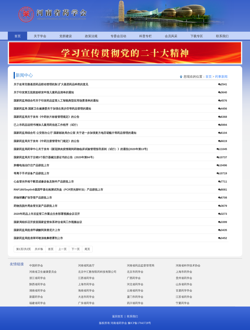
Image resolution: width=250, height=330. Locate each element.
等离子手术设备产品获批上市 (31, 173)
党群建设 (65, 36)
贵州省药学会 (184, 278)
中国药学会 (36, 265)
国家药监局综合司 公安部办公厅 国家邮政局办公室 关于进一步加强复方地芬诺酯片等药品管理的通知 (75, 132)
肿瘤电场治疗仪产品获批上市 (31, 165)
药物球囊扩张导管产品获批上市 (33, 197)
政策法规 (91, 36)
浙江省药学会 (37, 278)
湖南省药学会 (37, 290)
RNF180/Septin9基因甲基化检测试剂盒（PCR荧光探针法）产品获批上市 (58, 189)
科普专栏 (145, 36)
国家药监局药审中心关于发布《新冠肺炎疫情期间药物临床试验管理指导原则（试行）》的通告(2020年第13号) (81, 149)
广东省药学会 (86, 303)
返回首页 (117, 316)
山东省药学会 (184, 284)
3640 (222, 92)
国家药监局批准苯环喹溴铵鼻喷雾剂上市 (38, 238)
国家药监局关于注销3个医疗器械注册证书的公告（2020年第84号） (55, 157)
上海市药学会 (184, 271)
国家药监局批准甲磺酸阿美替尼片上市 (37, 230)
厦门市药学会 (135, 296)
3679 (222, 205)
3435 (222, 230)
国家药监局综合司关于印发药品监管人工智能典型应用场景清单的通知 (56, 100)
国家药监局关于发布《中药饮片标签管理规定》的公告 (46, 116)
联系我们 (222, 36)
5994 (222, 124)
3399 (222, 222)
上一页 (62, 249)
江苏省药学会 (184, 296)
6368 (222, 116)
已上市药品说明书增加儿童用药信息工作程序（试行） (46, 124)
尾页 (87, 249)
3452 (222, 238)
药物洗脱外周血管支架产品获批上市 (35, 205)
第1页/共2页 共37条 (29, 249)
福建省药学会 (37, 303)
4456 (222, 108)
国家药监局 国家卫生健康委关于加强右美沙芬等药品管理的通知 (52, 108)
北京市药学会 (135, 271)
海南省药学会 (86, 290)
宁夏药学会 (182, 303)
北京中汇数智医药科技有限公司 (97, 271)
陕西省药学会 (37, 284)
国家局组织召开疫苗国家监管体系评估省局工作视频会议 (48, 222)
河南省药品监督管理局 (140, 265)
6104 (222, 132)
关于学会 (40, 36)
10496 (222, 165)
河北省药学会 (135, 284)
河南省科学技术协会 (188, 265)
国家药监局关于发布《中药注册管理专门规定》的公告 (46, 141)
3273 (222, 213)
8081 (222, 189)
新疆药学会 (36, 296)
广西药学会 (134, 278)
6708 (222, 197)
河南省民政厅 (86, 265)
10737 (222, 157)
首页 (17, 36)
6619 (222, 141)
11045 (222, 149)
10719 (222, 173)
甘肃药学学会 (184, 290)
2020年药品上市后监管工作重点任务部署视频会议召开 (47, 213)
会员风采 (171, 36)
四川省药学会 (135, 303)
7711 (222, 181)
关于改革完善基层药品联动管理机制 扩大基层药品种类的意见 (51, 84)
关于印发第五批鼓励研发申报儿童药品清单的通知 (44, 92)
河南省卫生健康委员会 (43, 271)
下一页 (75, 249)
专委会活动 (118, 36)
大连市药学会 (86, 296)
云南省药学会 (135, 290)
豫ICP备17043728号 (139, 323)
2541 (222, 84)
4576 (222, 100)
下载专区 (196, 36)
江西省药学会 (86, 278)
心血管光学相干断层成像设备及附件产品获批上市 (44, 181)
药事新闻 (221, 76)
